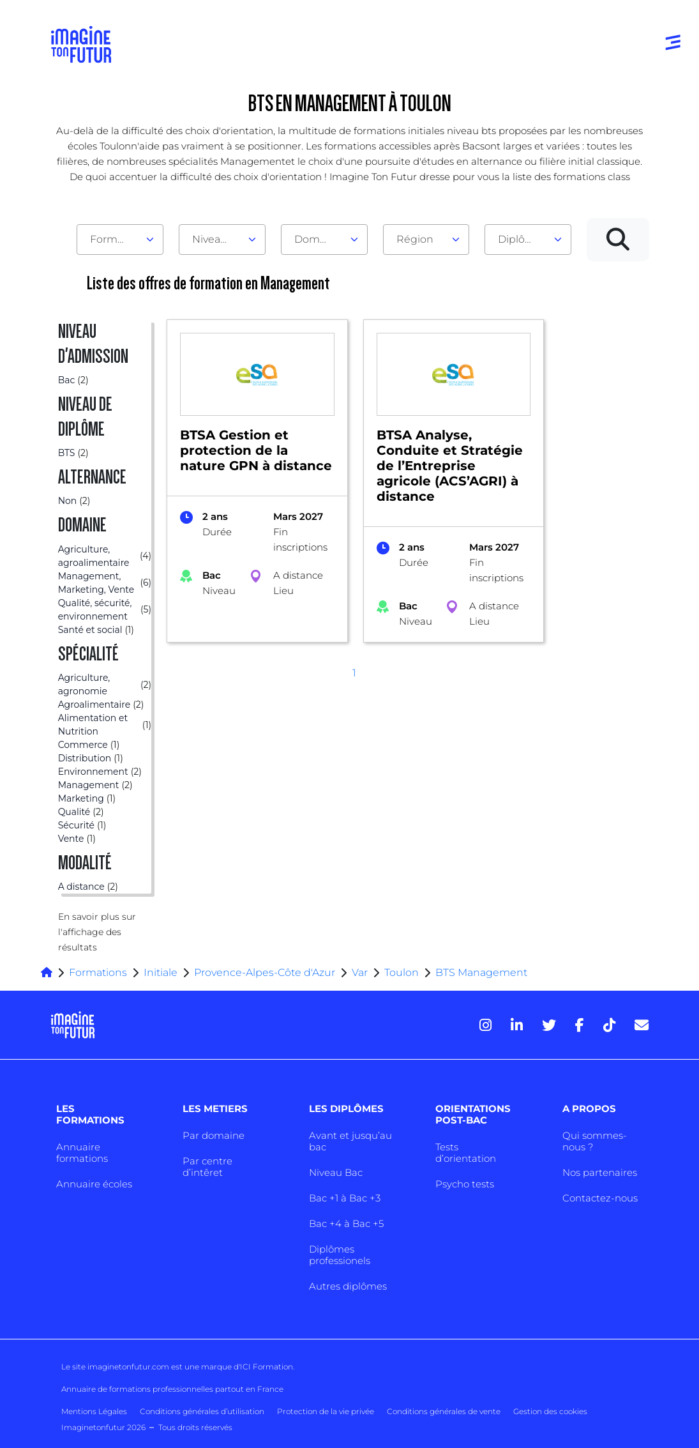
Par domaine (213, 1135)
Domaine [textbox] (318, 239)
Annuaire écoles (94, 1184)
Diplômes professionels (339, 1255)
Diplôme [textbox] (520, 239)
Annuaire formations (82, 1152)
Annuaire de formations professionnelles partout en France (172, 1389)
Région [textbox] (414, 239)
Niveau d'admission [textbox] (217, 239)
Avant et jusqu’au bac (350, 1141)
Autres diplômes (348, 1286)
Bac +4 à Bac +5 (346, 1223)
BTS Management (481, 972)
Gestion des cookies (550, 1411)
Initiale (160, 972)
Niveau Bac (336, 1172)
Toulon (401, 972)
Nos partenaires (599, 1172)
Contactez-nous (600, 1198)
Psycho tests (464, 1184)
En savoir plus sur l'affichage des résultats (97, 932)
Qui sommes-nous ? (594, 1141)
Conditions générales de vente (443, 1411)
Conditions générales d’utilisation (202, 1411)
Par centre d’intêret (207, 1166)
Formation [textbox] (115, 239)
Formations (98, 972)
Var (360, 972)
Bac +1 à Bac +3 (344, 1198)
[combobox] (120, 239)
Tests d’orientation (465, 1152)
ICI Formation (266, 1366)
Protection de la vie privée (325, 1411)
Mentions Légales (94, 1411)
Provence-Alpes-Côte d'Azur (264, 972)
